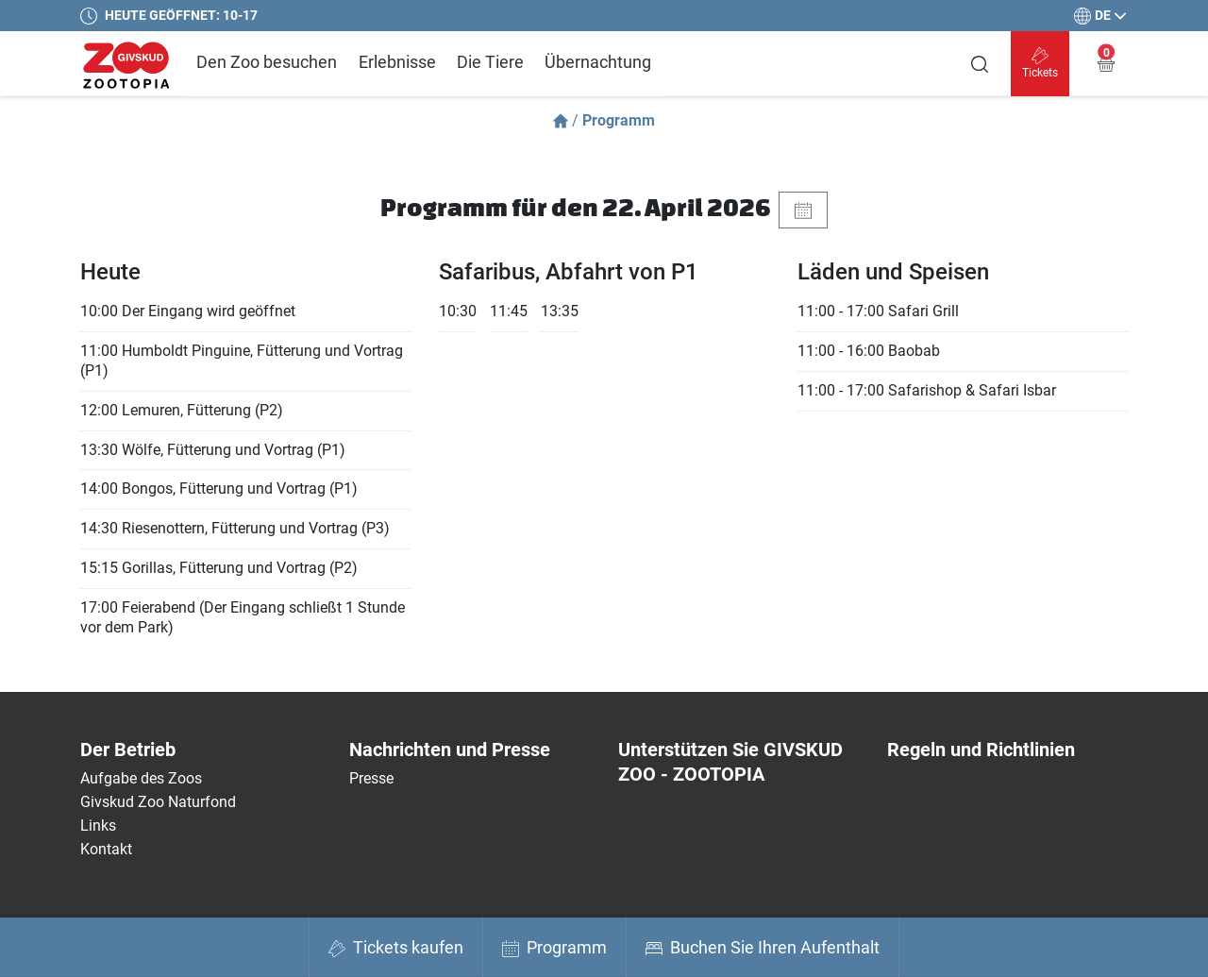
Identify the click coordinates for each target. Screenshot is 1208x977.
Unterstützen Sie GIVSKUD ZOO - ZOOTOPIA (730, 761)
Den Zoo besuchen (266, 62)
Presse (371, 778)
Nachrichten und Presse (449, 749)
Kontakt (106, 849)
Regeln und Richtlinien (981, 749)
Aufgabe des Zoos (141, 778)
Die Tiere (490, 62)
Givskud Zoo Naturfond (158, 802)
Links (98, 825)
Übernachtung (598, 62)
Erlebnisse (397, 62)
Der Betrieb (128, 749)
